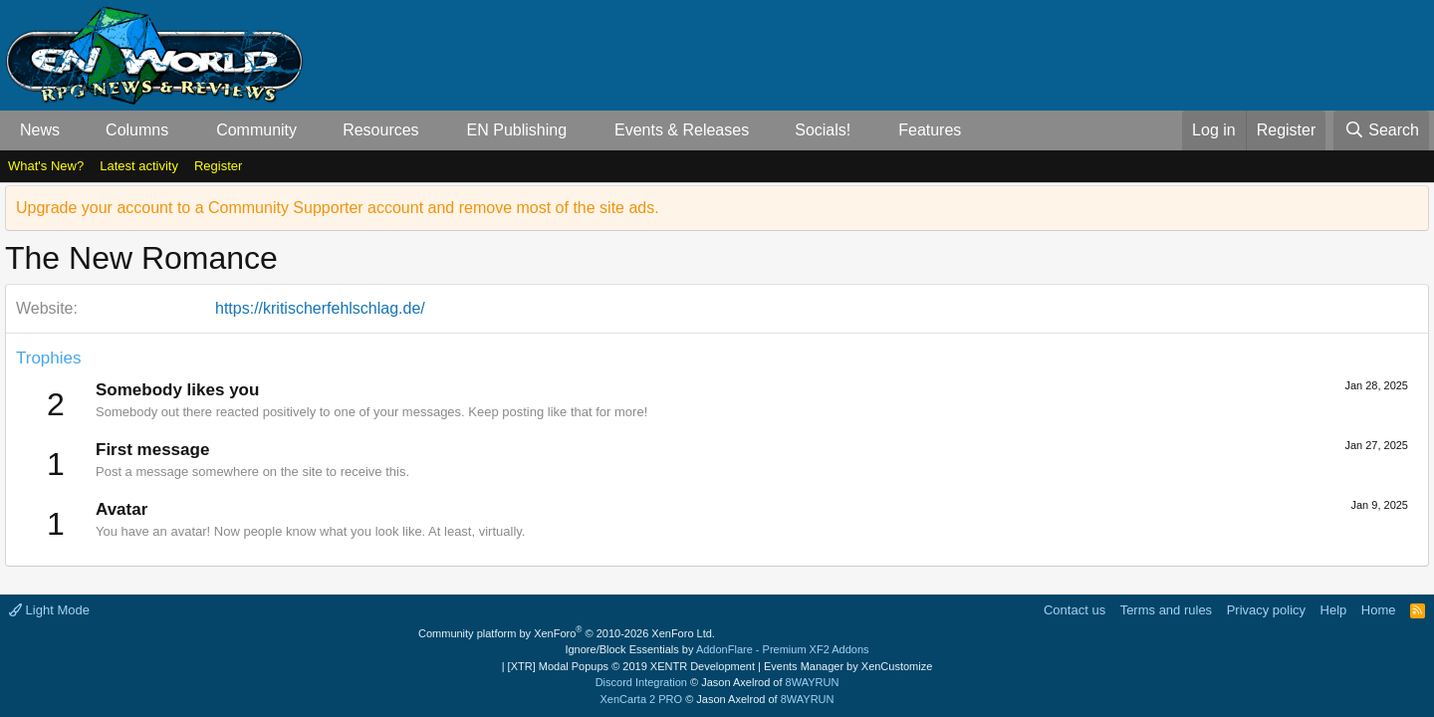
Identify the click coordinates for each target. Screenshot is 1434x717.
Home (1378, 609)
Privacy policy (1266, 609)
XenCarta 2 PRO (641, 699)
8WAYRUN (812, 682)
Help (1333, 609)
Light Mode (49, 609)
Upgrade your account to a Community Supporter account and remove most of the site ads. (337, 207)
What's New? (46, 165)
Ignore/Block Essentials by (716, 649)
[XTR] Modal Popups (631, 666)
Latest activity (139, 165)
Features (929, 129)
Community (256, 129)
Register (218, 165)
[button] (76, 130)
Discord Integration (641, 682)
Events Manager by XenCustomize (848, 666)
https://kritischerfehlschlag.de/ (320, 308)
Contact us (1074, 609)
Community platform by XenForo (566, 633)
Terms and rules (1166, 609)
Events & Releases (681, 129)
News (40, 129)
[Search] (1381, 130)
